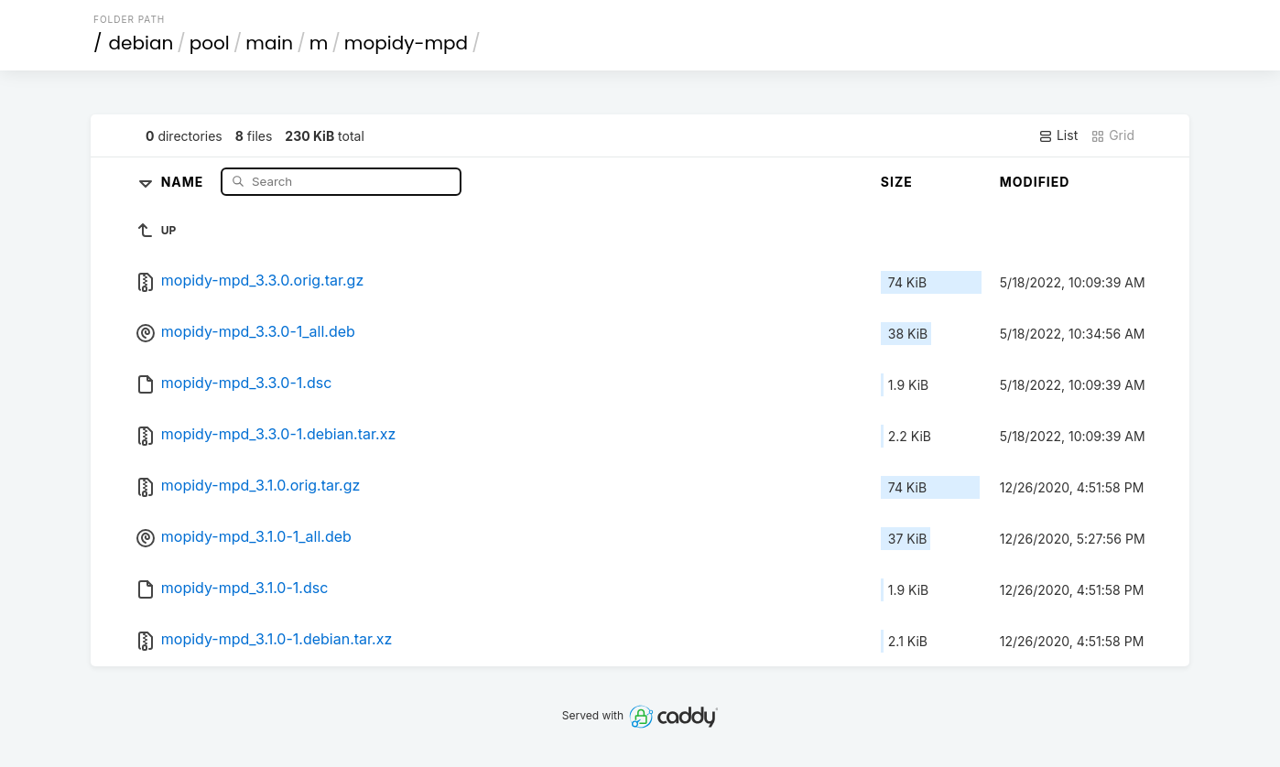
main (269, 43)
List (1058, 135)
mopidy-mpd (406, 43)
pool (210, 43)
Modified (1035, 181)
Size (897, 181)
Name (184, 181)
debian (141, 43)
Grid (1112, 135)
